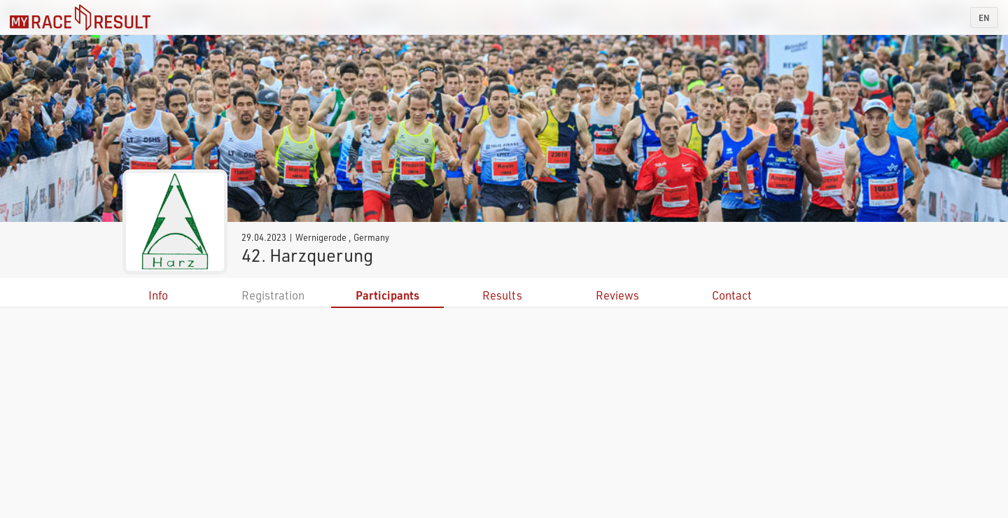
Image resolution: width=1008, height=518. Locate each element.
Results (502, 295)
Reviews (617, 295)
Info (158, 295)
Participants (387, 295)
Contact (732, 295)
